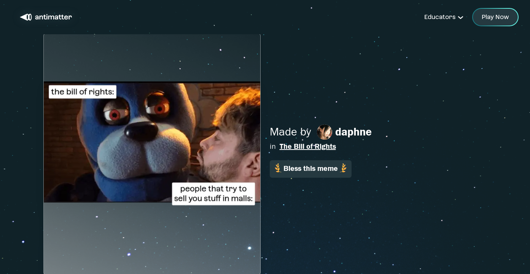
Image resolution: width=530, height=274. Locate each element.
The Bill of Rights (308, 146)
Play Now (495, 17)
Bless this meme (310, 168)
